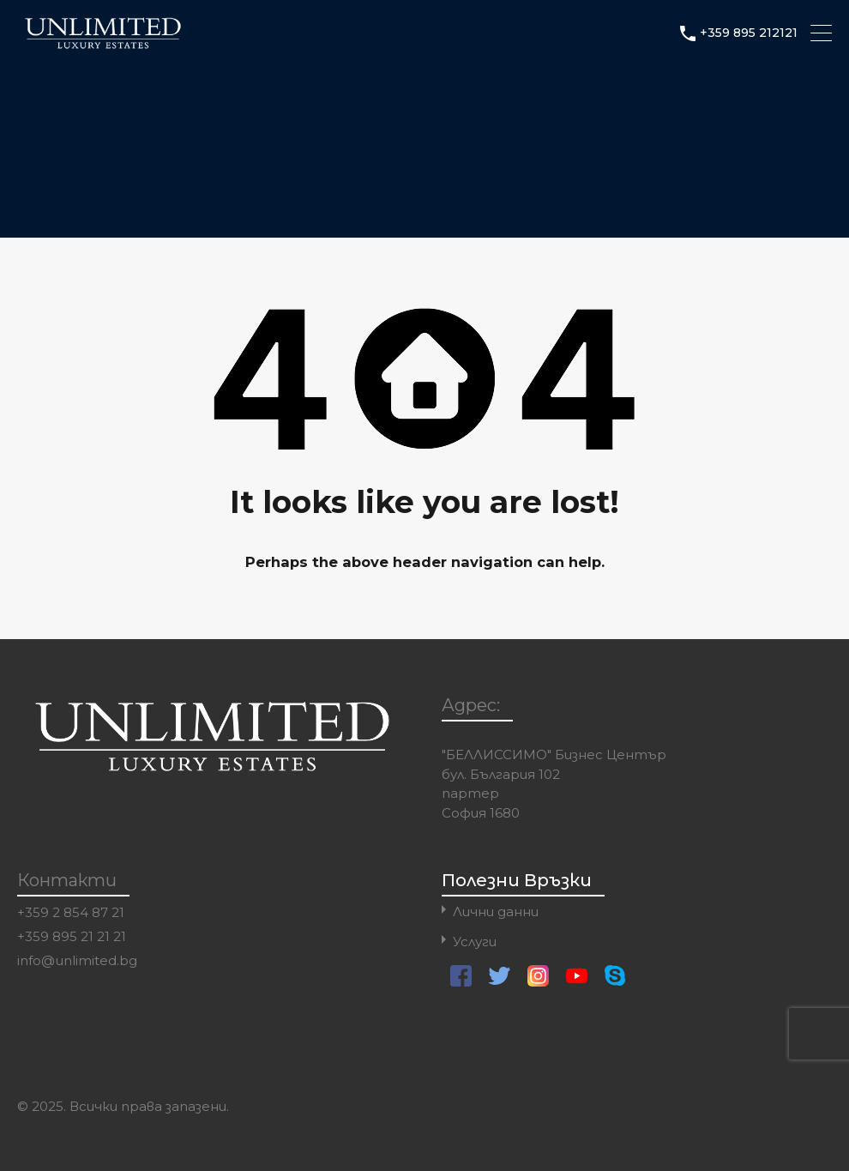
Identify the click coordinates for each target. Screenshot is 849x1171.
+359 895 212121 (749, 33)
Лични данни (496, 911)
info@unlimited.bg (77, 961)
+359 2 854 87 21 (70, 913)
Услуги (475, 941)
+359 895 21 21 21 (71, 937)
